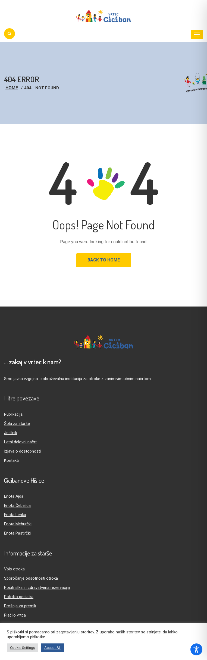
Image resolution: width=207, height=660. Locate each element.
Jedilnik (10, 432)
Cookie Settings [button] (22, 648)
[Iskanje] (9, 33)
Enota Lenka (15, 514)
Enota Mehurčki (18, 524)
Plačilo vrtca (15, 615)
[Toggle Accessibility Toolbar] (196, 649)
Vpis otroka (14, 569)
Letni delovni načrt (20, 442)
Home (11, 87)
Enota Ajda (13, 496)
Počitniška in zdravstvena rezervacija (37, 587)
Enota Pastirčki (17, 533)
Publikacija (13, 414)
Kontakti (11, 460)
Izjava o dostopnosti (22, 451)
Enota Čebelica (17, 505)
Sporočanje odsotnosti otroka (31, 578)
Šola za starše (17, 423)
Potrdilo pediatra (18, 596)
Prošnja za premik (20, 606)
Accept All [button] (52, 648)
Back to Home (103, 260)
